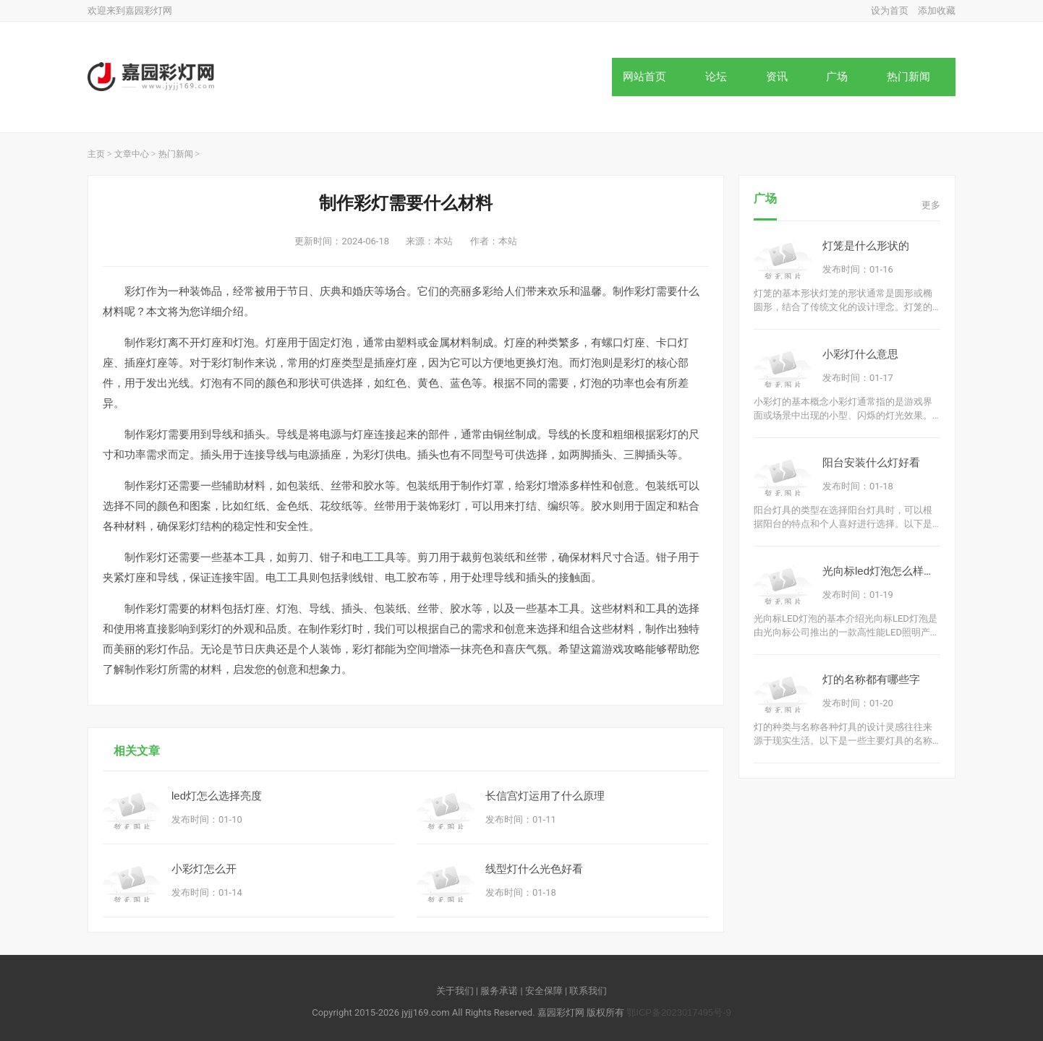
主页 (96, 154)
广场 (837, 76)
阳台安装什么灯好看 (871, 462)
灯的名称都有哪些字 (871, 679)
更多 (930, 205)
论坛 (716, 76)
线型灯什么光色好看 (534, 868)
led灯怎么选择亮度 (216, 795)
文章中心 (131, 154)
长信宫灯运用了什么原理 (545, 795)
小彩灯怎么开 (204, 868)
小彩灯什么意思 (860, 354)
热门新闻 (908, 76)
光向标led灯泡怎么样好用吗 (889, 571)
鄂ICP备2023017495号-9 (678, 1012)
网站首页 (644, 76)
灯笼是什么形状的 (865, 245)
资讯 (777, 76)
